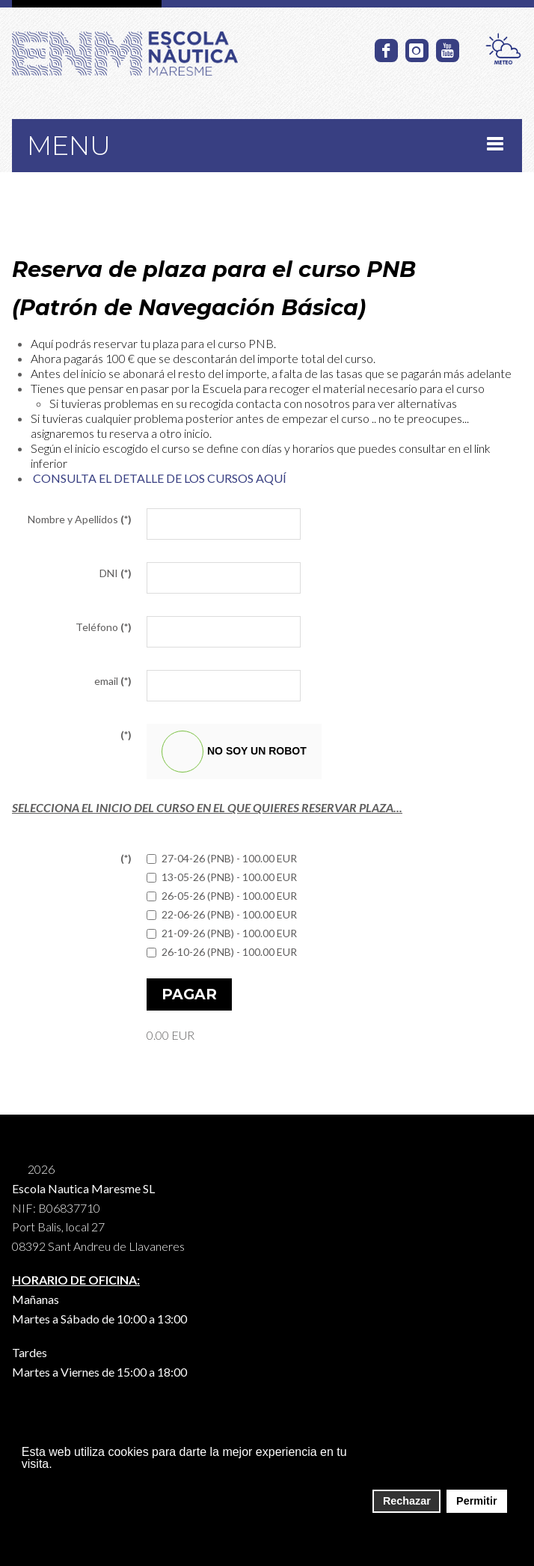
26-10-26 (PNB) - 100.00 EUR (222, 951)
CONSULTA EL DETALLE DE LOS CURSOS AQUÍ (159, 478)
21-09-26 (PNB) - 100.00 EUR (222, 933)
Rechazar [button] (407, 1501)
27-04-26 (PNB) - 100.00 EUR (222, 858)
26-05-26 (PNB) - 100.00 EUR (222, 895)
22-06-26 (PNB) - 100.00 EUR (222, 914)
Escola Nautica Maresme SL (83, 1188)
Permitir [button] (476, 1501)
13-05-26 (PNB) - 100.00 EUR (222, 877)
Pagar (189, 994)
